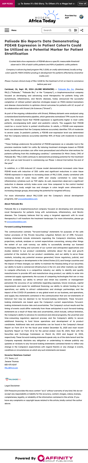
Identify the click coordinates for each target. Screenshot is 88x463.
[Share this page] (81, 30)
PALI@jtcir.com (11, 368)
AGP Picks (7, 4)
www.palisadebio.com (27, 199)
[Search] (54, 30)
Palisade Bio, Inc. (66, 89)
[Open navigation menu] (10, 30)
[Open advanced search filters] (75, 30)
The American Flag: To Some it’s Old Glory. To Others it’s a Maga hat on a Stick (44, 3)
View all (82, 3)
